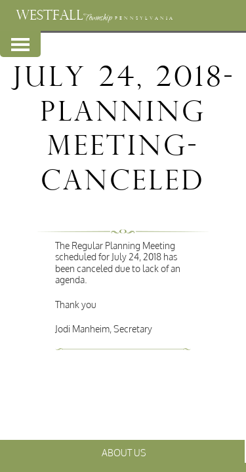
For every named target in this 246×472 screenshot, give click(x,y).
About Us (124, 452)
